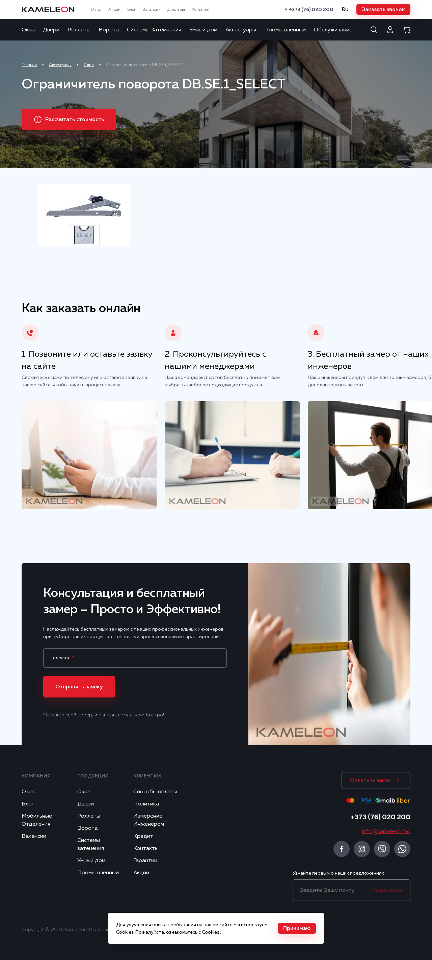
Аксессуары (240, 30)
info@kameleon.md (386, 831)
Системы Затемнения (154, 30)
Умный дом (203, 30)
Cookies (210, 932)
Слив (89, 64)
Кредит (143, 836)
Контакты (200, 9)
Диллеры (176, 9)
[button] (383, 9)
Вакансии (151, 9)
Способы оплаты (155, 792)
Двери (51, 30)
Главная (29, 64)
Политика (146, 804)
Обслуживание (333, 30)
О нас (96, 9)
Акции (114, 9)
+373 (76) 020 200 (311, 9)
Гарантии (145, 860)
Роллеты (79, 30)
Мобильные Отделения (37, 820)
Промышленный (285, 30)
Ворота (109, 30)
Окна (28, 30)
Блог (131, 9)
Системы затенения (90, 844)
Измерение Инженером (148, 820)
